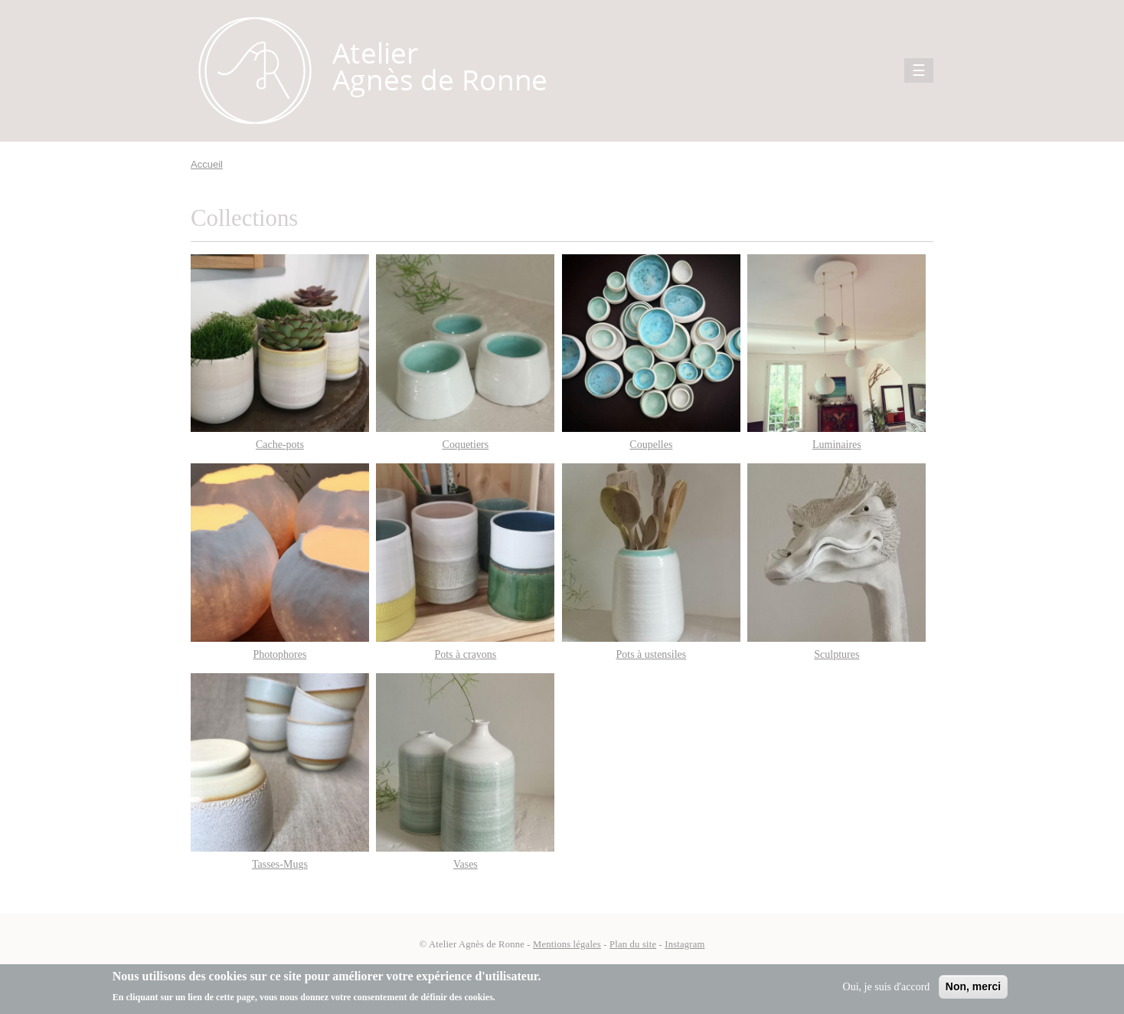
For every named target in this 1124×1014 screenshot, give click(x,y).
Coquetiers (466, 444)
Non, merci (973, 986)
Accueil (207, 164)
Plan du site (632, 944)
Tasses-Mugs (280, 864)
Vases (465, 864)
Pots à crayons (465, 654)
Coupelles (650, 444)
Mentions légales (567, 944)
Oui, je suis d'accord (886, 987)
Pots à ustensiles (651, 654)
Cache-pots (280, 444)
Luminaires (836, 444)
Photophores (279, 654)
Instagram (684, 944)
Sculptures (836, 654)
